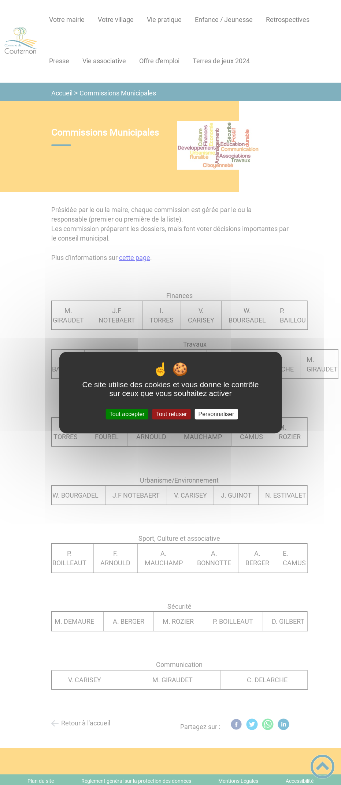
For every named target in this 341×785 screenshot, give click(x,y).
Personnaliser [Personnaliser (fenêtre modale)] (216, 414)
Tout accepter (127, 414)
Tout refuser (171, 414)
